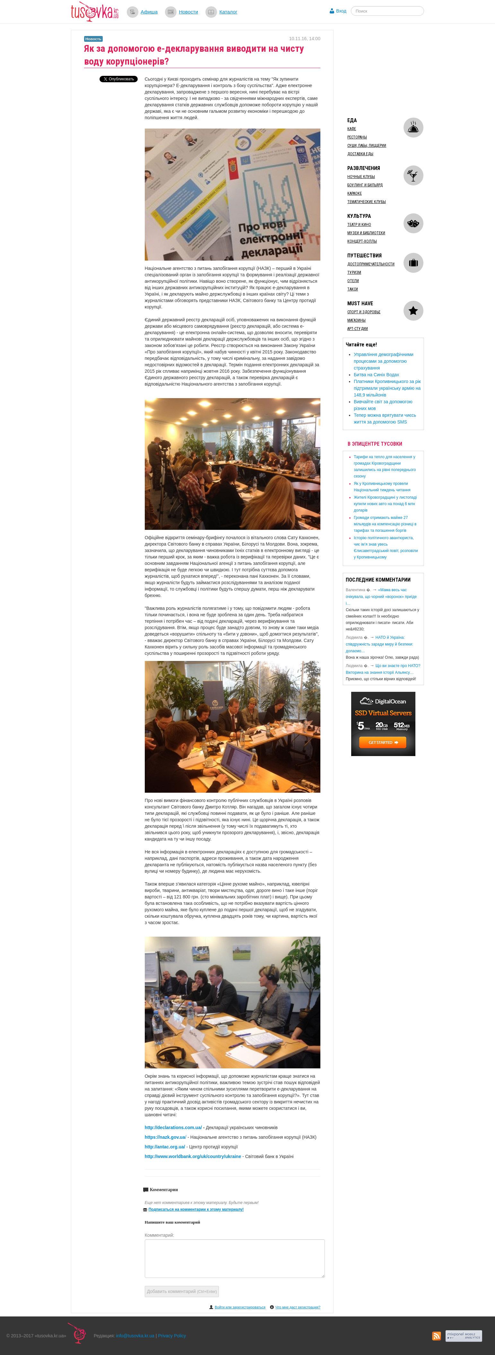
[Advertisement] (391, 70)
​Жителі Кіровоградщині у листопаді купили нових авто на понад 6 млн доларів (385, 504)
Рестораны (357, 137)
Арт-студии (357, 328)
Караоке (354, 193)
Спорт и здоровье (363, 312)
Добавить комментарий (182, 1291)
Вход (341, 10)
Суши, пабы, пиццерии (366, 145)
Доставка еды (360, 154)
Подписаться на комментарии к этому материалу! (196, 1209)
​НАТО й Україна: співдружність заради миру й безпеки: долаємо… (379, 644)
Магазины (356, 320)
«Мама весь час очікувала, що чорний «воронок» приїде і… (381, 597)
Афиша (149, 11)
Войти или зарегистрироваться (240, 1307)
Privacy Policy (172, 1335)
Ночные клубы (361, 176)
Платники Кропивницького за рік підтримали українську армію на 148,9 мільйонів (387, 388)
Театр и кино (359, 224)
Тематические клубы (366, 202)
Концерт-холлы (362, 241)
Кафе (351, 129)
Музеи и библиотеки (366, 233)
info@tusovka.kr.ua (135, 1335)
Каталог (228, 11)
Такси (352, 289)
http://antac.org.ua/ (165, 1146)
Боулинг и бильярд (365, 185)
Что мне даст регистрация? (297, 1307)
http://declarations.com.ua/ (173, 1127)
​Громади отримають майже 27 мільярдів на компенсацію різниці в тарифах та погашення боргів (385, 524)
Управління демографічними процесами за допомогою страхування (383, 361)
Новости (188, 11)
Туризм (354, 272)
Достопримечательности (371, 264)
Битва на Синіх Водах (376, 374)
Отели (353, 281)
